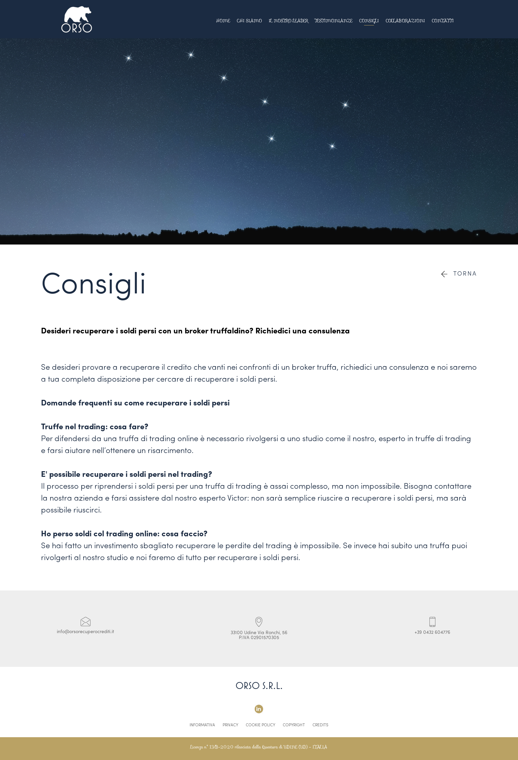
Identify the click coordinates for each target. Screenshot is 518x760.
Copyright (294, 725)
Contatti (443, 21)
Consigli (369, 21)
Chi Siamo (249, 21)
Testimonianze (333, 21)
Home (223, 21)
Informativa (202, 725)
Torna (459, 274)
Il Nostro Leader (288, 21)
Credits (320, 725)
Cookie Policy (260, 725)
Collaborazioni (405, 21)
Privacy (230, 725)
